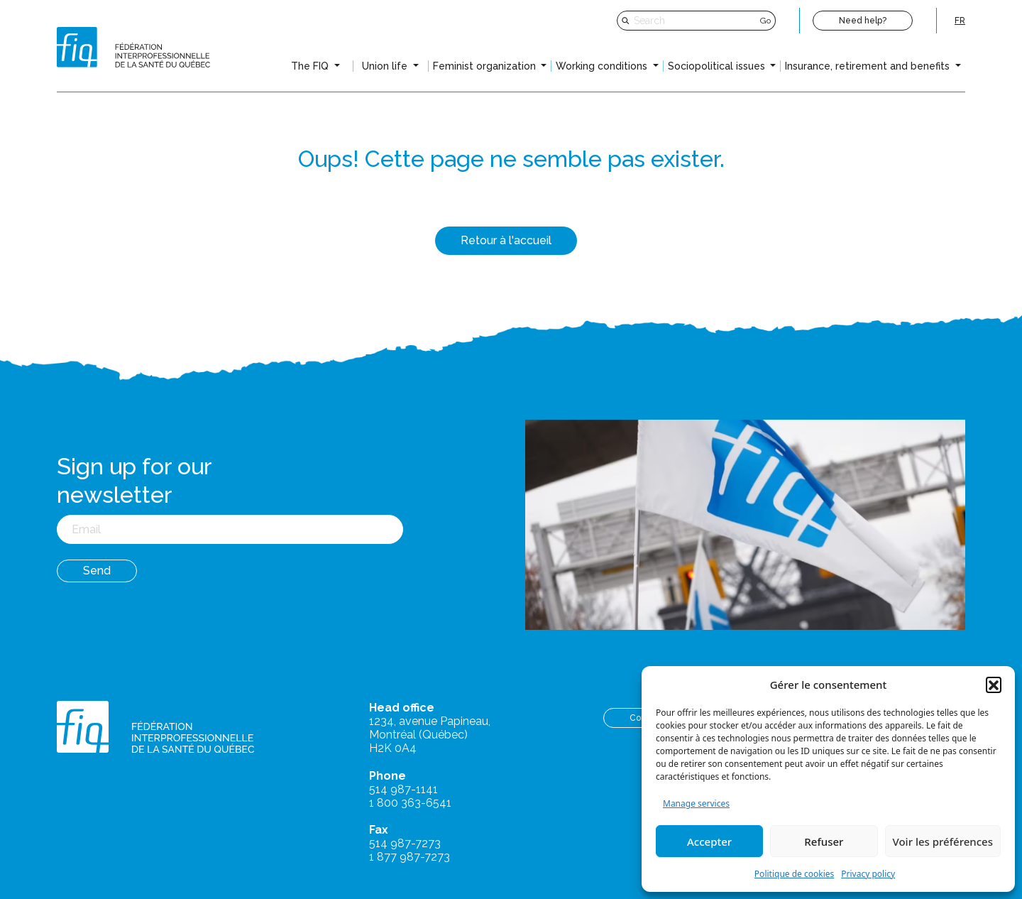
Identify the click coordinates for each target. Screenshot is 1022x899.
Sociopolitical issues (718, 66)
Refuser (823, 841)
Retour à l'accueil (506, 240)
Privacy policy (868, 874)
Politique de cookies (794, 874)
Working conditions (603, 66)
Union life (386, 66)
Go (765, 21)
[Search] (695, 21)
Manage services (696, 803)
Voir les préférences (943, 841)
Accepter (709, 841)
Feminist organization (486, 66)
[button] (994, 684)
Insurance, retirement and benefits (868, 66)
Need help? (862, 21)
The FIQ (311, 66)
